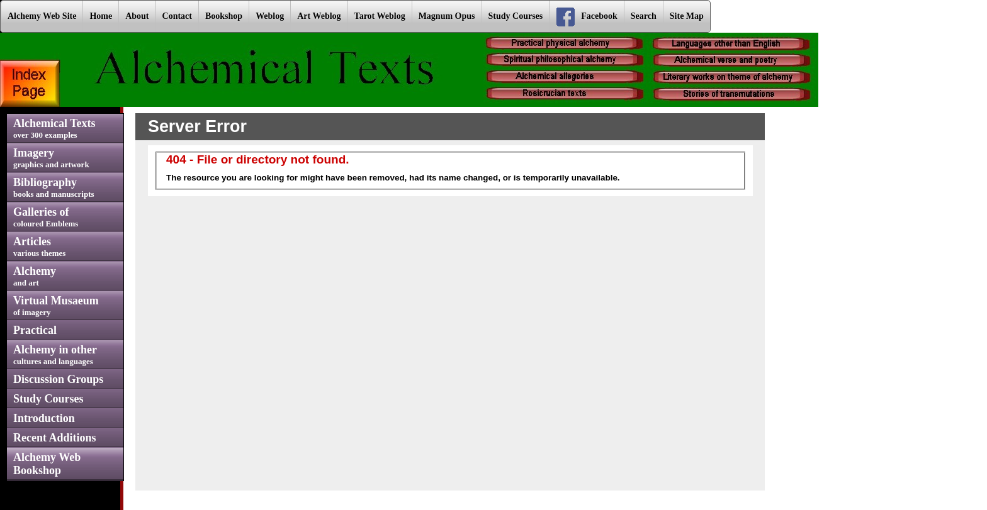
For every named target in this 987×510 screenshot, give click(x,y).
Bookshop (223, 16)
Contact (177, 16)
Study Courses (515, 16)
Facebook (587, 17)
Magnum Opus (447, 16)
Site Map (687, 16)
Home (100, 16)
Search (644, 16)
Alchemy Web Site (42, 16)
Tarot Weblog (379, 16)
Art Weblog (319, 16)
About (137, 16)
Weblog (270, 16)
